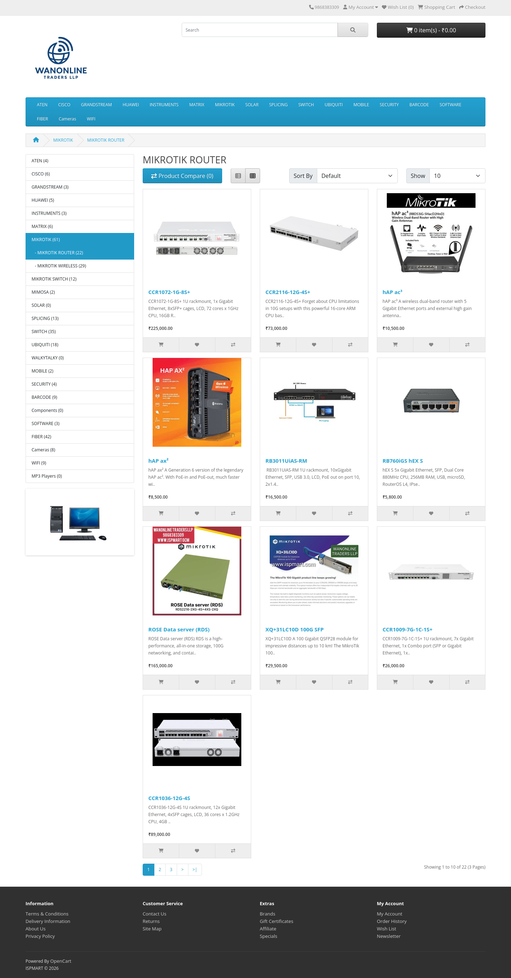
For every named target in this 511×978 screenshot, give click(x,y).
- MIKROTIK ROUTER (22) (57, 253)
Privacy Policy (40, 936)
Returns (151, 921)
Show (418, 176)
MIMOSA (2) (43, 292)
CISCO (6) (41, 174)
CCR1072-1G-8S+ (169, 291)
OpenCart (60, 961)
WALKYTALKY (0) (48, 358)
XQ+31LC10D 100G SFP (294, 629)
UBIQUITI (334, 105)
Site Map (152, 928)
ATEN (42, 105)
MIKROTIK (225, 105)
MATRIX (196, 105)
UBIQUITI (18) (45, 345)
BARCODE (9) (44, 397)
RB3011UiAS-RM (286, 460)
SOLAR (251, 105)
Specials (268, 936)
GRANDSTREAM (96, 105)
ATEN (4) (40, 161)
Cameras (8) (43, 450)
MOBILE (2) (42, 371)
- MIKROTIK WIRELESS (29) (59, 266)
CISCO (64, 105)
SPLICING (278, 105)
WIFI (91, 119)
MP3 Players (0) (47, 476)
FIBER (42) (41, 437)
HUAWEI (130, 105)
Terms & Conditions (47, 914)
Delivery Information (48, 921)
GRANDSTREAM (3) (50, 187)
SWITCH (306, 105)
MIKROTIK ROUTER (106, 140)
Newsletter (389, 936)
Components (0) (47, 410)
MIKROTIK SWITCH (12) (54, 279)
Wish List (386, 928)
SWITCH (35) (44, 331)
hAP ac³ (392, 291)
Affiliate (268, 928)
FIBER (42, 119)
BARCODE (419, 105)
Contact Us (154, 914)
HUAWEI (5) (43, 200)
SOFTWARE (450, 105)
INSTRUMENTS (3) (49, 213)
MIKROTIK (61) (46, 240)
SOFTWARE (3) (46, 423)
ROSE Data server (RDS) (179, 629)
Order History (392, 921)
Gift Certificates (276, 921)
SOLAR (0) (41, 305)
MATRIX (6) (42, 226)
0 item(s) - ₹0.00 (431, 30)
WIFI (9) (39, 463)
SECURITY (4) (44, 384)
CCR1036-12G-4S (169, 798)
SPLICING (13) (45, 318)
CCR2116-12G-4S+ (287, 291)
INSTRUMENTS (164, 105)
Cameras (67, 119)
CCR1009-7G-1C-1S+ (408, 629)
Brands (267, 914)
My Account (389, 914)
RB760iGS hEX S (403, 460)
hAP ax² (158, 460)
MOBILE (361, 105)
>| (195, 869)
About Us (35, 928)
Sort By (303, 176)
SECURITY (389, 105)
